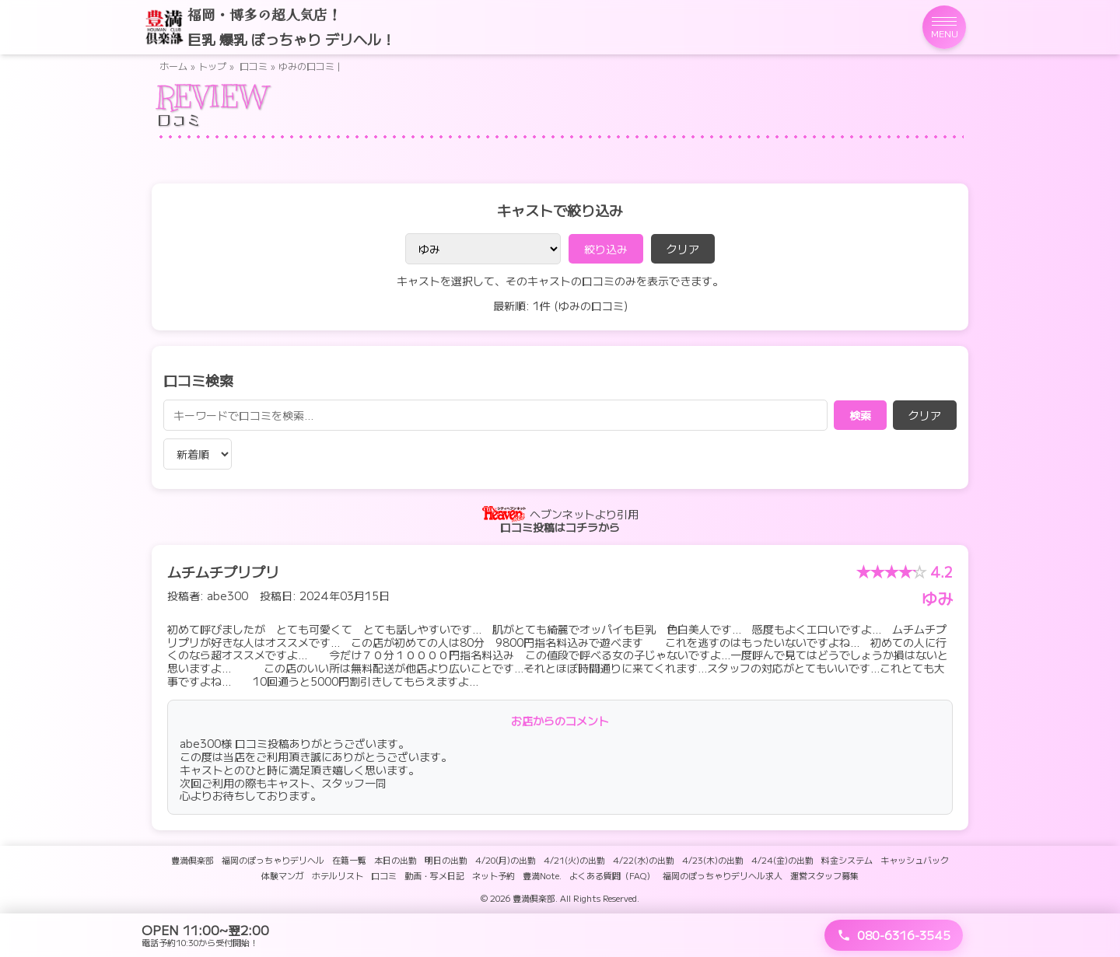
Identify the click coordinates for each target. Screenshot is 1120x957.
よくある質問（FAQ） (612, 875)
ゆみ (937, 598)
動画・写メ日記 (434, 875)
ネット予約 (493, 875)
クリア (683, 249)
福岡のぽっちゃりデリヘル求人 (722, 875)
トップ (212, 65)
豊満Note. (542, 875)
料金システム (847, 860)
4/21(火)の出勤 (574, 860)
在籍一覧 (349, 860)
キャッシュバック (914, 860)
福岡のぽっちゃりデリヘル (273, 860)
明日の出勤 (446, 860)
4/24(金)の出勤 (782, 860)
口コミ (254, 65)
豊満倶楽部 (192, 860)
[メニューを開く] (944, 27)
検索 (860, 415)
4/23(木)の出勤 (713, 860)
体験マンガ (282, 875)
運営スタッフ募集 (824, 875)
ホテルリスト (337, 875)
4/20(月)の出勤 (505, 860)
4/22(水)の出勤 (643, 860)
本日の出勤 (395, 860)
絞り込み (606, 249)
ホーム (173, 65)
